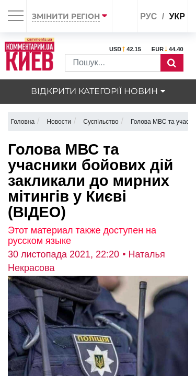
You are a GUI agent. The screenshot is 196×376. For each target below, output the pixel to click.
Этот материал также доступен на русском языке (82, 235)
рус (148, 16)
